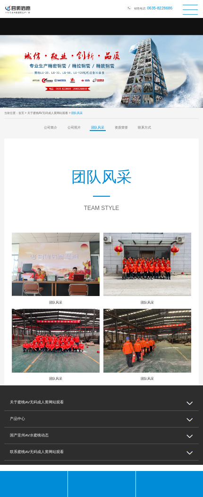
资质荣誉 (121, 127)
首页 (21, 112)
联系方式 (144, 127)
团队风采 (97, 127)
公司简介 (50, 127)
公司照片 (74, 127)
